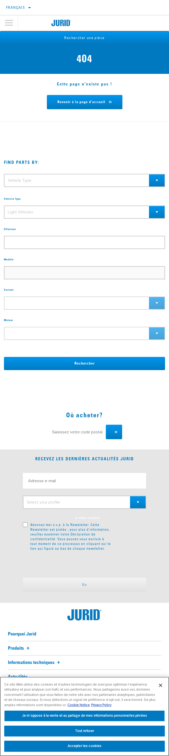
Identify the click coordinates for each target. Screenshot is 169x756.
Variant (9, 290)
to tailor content (87, 518)
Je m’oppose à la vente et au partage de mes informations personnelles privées (84, 716)
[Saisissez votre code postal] (76, 432)
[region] (84, 716)
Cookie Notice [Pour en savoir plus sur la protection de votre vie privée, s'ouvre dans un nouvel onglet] (78, 705)
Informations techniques (35, 662)
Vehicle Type (12, 199)
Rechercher (84, 363)
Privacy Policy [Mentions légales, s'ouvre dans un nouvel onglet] (101, 705)
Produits (19, 648)
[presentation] (67, 564)
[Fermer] (160, 685)
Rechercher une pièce (84, 37)
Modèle (9, 259)
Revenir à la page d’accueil (81, 102)
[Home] (61, 23)
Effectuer (10, 229)
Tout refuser (84, 731)
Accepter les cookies (85, 746)
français (15, 7)
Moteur (8, 320)
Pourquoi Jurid (22, 634)
